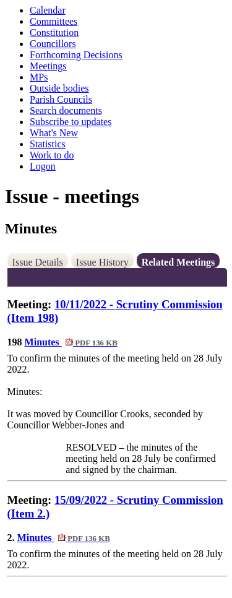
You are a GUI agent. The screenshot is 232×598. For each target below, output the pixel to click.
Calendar (48, 10)
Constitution (54, 32)
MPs (39, 77)
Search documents (66, 110)
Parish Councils (61, 99)
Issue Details (37, 262)
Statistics (48, 144)
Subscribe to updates (70, 121)
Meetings (48, 66)
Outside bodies (59, 88)
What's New (54, 133)
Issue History (102, 262)
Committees (53, 21)
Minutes (71, 342)
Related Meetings (178, 262)
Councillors (53, 43)
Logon (43, 166)
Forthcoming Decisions (76, 55)
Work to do (52, 155)
